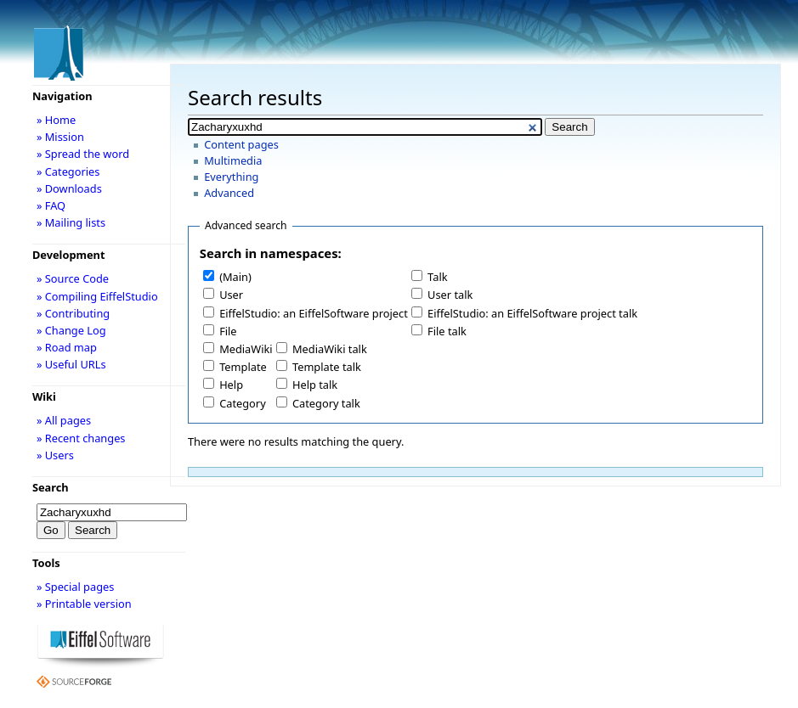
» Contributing (73, 313)
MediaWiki (246, 349)
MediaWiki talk (329, 349)
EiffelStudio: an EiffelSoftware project (313, 313)
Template (243, 366)
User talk (450, 294)
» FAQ (51, 205)
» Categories (68, 171)
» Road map (67, 347)
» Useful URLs (71, 364)
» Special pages (75, 586)
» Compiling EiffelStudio (97, 296)
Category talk (326, 403)
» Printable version (84, 603)
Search (50, 487)
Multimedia (233, 160)
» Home (56, 119)
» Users (55, 455)
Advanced (229, 192)
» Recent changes (81, 438)
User (231, 294)
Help (231, 384)
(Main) (235, 276)
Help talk (314, 384)
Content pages (241, 144)
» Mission (60, 136)
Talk (437, 276)
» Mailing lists (71, 222)
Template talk (326, 366)
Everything (231, 176)
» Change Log (71, 330)
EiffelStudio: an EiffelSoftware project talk (532, 313)
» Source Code (73, 278)
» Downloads (69, 188)
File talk (447, 331)
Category (242, 403)
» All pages (64, 420)
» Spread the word (83, 153)
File (227, 331)
